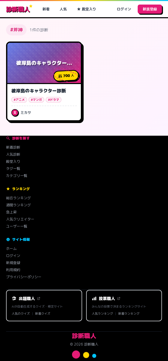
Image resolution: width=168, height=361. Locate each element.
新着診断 (13, 147)
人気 (63, 9)
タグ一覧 (13, 168)
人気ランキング (102, 314)
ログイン (124, 9)
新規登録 (150, 9)
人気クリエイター (20, 219)
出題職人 (26, 298)
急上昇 (11, 212)
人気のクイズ (21, 314)
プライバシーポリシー (23, 276)
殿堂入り (86, 9)
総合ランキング (18, 197)
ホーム (11, 248)
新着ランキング (128, 314)
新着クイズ (42, 314)
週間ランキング (18, 205)
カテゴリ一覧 (16, 175)
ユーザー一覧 (16, 226)
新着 (46, 9)
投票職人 (106, 298)
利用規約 (13, 269)
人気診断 (13, 154)
